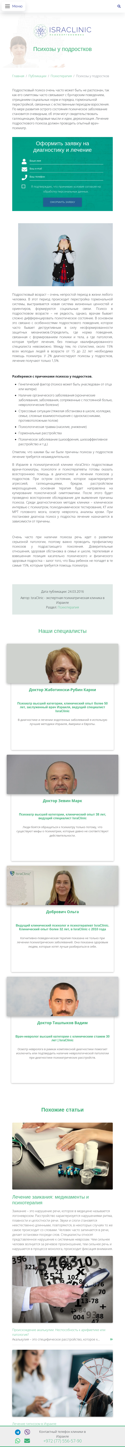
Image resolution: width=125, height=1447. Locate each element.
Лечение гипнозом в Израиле (34, 1425)
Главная (18, 77)
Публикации (37, 77)
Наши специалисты (62, 633)
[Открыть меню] (13, 7)
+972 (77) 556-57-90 (62, 1441)
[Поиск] (119, 7)
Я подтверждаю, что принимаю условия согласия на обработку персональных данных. (66, 188)
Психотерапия (61, 77)
